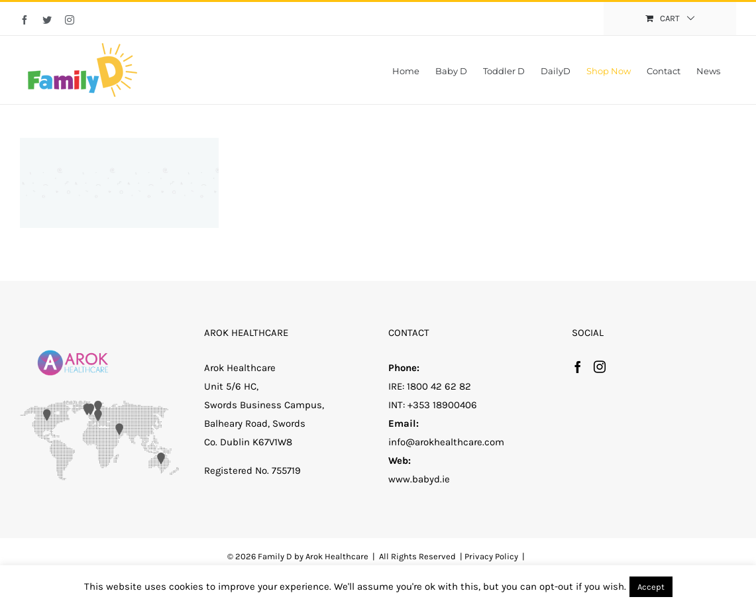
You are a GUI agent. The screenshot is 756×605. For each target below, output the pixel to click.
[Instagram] (600, 366)
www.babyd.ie (419, 479)
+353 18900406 (442, 405)
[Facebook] (578, 366)
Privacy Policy (491, 556)
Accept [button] (651, 587)
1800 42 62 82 (439, 386)
